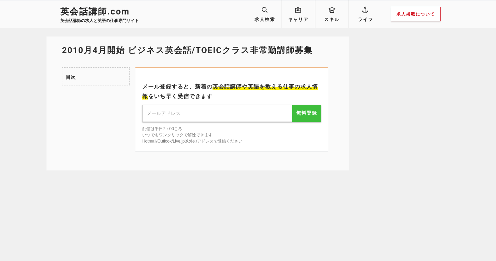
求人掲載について (415, 14)
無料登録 (306, 113)
